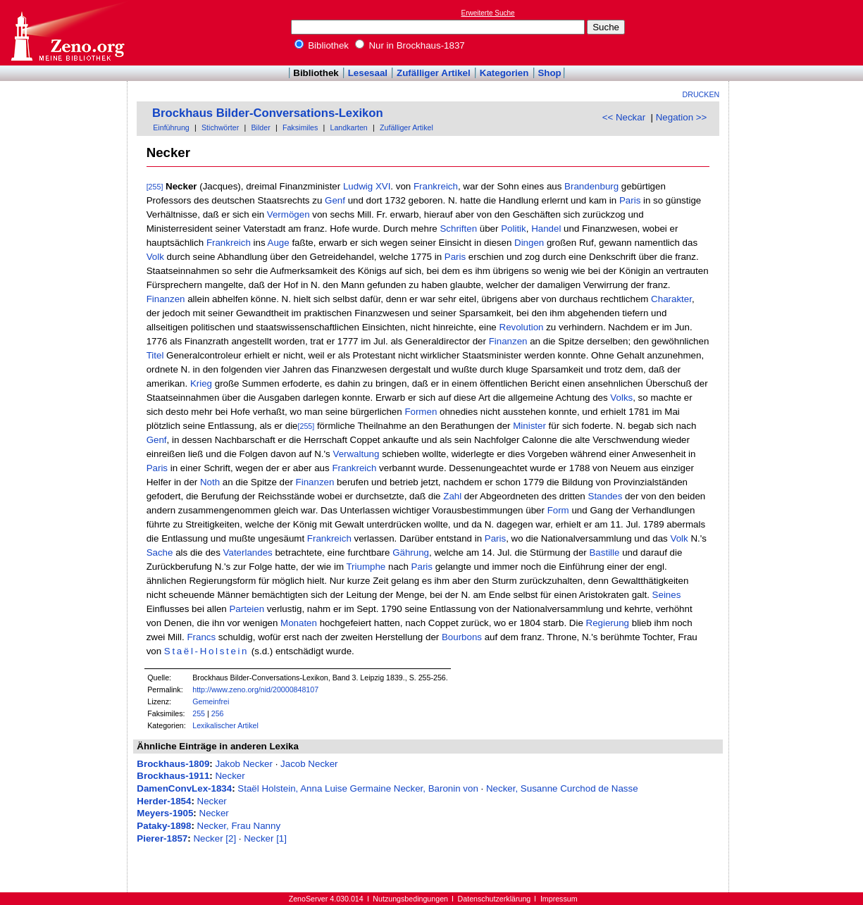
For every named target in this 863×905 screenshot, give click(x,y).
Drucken (701, 94)
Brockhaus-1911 (173, 775)
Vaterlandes (248, 552)
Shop (549, 73)
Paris (629, 200)
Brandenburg (591, 186)
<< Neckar (624, 117)
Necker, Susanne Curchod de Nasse (562, 788)
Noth (210, 482)
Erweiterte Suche (488, 13)
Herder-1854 (164, 801)
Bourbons (462, 637)
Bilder (260, 127)
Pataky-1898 (164, 825)
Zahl (452, 496)
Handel (546, 228)
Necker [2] (214, 838)
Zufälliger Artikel (434, 73)
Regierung (608, 623)
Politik (513, 228)
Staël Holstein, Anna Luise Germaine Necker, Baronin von (357, 788)
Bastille (604, 552)
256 (217, 713)
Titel (155, 355)
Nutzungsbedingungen (410, 898)
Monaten (298, 623)
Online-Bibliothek (67, 32)
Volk (155, 256)
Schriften (458, 228)
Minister (529, 425)
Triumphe (365, 566)
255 (198, 713)
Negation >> (681, 117)
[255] (155, 186)
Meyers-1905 (165, 813)
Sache (160, 552)
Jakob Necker (244, 764)
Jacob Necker (309, 764)
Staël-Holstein (206, 651)
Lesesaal (367, 73)
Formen (420, 411)
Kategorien (504, 73)
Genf (335, 200)
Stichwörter (220, 127)
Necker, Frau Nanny (239, 825)
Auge (279, 242)
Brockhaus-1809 (173, 764)
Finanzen (166, 299)
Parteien (246, 609)
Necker (229, 775)
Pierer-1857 (162, 838)
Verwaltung (356, 454)
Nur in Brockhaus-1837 (410, 45)
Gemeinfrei (210, 701)
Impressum (559, 898)
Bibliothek (321, 45)
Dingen (529, 242)
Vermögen (288, 214)
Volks (621, 397)
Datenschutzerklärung (494, 898)
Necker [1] (265, 838)
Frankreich (436, 186)
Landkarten (348, 127)
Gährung (410, 552)
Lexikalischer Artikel (225, 725)
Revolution (521, 327)
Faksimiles (300, 127)
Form (558, 510)
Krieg (201, 383)
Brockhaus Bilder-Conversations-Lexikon (267, 113)
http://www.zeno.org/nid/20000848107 (255, 689)
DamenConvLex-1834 (184, 788)
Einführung (171, 127)
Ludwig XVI (366, 186)
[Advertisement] (798, 32)
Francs (201, 637)
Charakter (671, 299)
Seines (666, 594)
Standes (605, 496)
